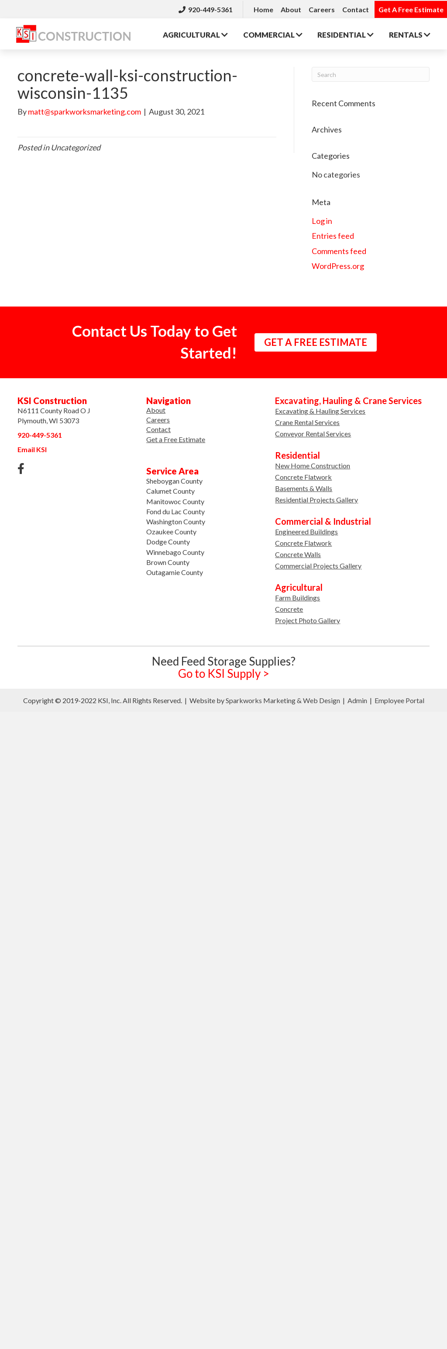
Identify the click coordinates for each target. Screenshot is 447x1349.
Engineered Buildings (306, 530)
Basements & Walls (303, 487)
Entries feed (333, 235)
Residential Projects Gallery (316, 498)
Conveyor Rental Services (313, 432)
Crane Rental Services (307, 421)
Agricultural (196, 32)
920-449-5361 (206, 8)
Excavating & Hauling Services (320, 409)
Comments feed (339, 249)
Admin (357, 699)
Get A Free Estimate (411, 8)
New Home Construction (312, 464)
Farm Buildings (297, 596)
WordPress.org (338, 264)
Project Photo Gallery (307, 619)
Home (263, 8)
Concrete (289, 607)
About (291, 8)
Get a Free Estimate (175, 438)
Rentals (411, 32)
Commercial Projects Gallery (318, 564)
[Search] (371, 73)
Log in (322, 220)
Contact (355, 8)
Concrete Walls (298, 553)
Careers (322, 8)
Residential (347, 32)
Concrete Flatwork (303, 475)
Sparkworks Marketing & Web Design (283, 699)
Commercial (274, 32)
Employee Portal (399, 699)
